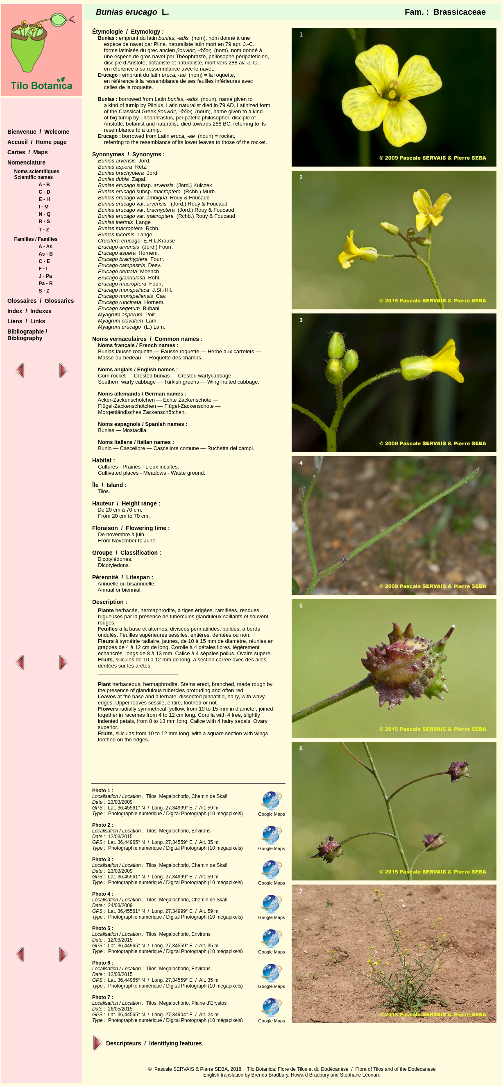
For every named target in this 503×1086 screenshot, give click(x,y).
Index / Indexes (29, 311)
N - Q (45, 214)
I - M (44, 207)
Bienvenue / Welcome (38, 131)
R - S (44, 221)
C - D (44, 192)
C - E (44, 261)
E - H (44, 199)
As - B (46, 254)
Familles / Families (36, 239)
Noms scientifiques (36, 171)
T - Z (44, 230)
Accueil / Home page (37, 142)
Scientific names (33, 177)
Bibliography (25, 338)
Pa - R (46, 283)
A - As (45, 246)
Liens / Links (26, 321)
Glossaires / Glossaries (40, 300)
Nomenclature (26, 162)
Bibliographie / (27, 331)
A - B (44, 184)
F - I (43, 269)
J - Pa (45, 276)
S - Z (44, 291)
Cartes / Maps (27, 152)
